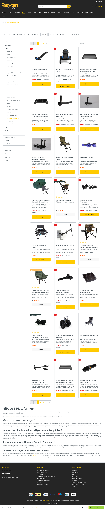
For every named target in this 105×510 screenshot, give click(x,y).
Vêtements (8, 151)
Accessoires (9, 61)
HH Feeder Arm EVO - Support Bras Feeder (38, 381)
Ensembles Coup (11, 94)
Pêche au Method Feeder (13, 85)
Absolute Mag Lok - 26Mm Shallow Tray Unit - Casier (88, 70)
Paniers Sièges (11, 124)
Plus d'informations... (38, 507)
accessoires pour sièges (78, 437)
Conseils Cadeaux (11, 64)
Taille (44, 34)
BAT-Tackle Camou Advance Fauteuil (64, 158)
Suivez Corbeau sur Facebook (79, 482)
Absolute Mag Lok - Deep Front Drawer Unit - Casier (40, 115)
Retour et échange (41, 478)
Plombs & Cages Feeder (12, 109)
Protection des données (42, 484)
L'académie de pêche (77, 478)
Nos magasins (75, 472)
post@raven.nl (6, 473)
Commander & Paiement (42, 470)
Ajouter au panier (41, 84)
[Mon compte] (93, 6)
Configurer (85, 508)
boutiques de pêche (37, 455)
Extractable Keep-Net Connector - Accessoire (63, 291)
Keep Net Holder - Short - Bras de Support (88, 381)
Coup (6, 48)
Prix (52, 34)
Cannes (8, 103)
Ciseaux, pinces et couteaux (13, 88)
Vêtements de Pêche (11, 76)
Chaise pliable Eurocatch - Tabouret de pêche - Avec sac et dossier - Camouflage (65, 201)
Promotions (9, 51)
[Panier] (99, 6)
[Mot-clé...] (52, 6)
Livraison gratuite (76, 34)
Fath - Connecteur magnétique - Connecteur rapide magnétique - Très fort (41, 336)
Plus (6, 154)
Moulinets (9, 112)
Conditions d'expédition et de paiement (46, 476)
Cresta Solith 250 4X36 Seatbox (39, 246)
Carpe (6, 42)
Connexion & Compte (42, 474)
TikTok (73, 486)
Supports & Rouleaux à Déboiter (14, 73)
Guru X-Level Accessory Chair (89, 335)
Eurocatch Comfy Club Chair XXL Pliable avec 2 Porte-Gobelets (40, 291)
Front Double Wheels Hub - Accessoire (64, 336)
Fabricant (6, 34)
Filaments (9, 106)
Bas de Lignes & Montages (13, 79)
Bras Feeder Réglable (86, 157)
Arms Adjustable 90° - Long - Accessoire (65, 115)
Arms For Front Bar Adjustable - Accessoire (39, 158)
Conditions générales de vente (44, 480)
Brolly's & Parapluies (11, 115)
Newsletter (74, 470)
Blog (73, 474)
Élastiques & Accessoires (13, 70)
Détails (65, 214)
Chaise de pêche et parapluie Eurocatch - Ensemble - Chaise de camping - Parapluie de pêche (41, 201)
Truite (6, 127)
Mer (6, 134)
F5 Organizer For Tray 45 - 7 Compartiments (88, 291)
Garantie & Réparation (42, 472)
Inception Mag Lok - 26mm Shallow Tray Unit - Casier (64, 381)
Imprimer (39, 482)
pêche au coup (11, 417)
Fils (6, 147)
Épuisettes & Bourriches (12, 91)
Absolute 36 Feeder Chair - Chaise (64, 70)
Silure (6, 130)
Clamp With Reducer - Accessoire (87, 201)
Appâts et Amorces (10, 137)
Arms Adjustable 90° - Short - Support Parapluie (89, 115)
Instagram (74, 480)
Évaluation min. (62, 34)
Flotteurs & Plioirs (11, 67)
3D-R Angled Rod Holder (39, 70)
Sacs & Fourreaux (11, 97)
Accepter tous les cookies (96, 508)
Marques (7, 157)
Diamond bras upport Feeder (65, 245)
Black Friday (74, 476)
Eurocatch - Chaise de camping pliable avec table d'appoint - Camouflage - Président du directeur (88, 246)
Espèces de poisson (19, 34)
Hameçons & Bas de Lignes (13, 100)
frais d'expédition (46, 500)
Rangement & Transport (12, 82)
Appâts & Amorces (11, 57)
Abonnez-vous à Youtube (78, 484)
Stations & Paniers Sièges (13, 118)
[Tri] (89, 43)
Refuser (78, 508)
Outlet (8, 54)
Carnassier (8, 45)
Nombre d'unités (33, 34)
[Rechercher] (69, 6)
